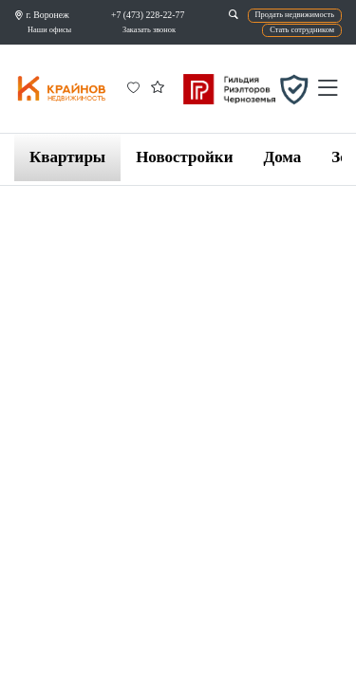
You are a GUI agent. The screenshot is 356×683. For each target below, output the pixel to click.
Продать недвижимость (294, 14)
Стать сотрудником (302, 30)
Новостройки (184, 157)
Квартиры (67, 157)
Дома (282, 157)
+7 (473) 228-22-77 (147, 14)
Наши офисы (49, 30)
